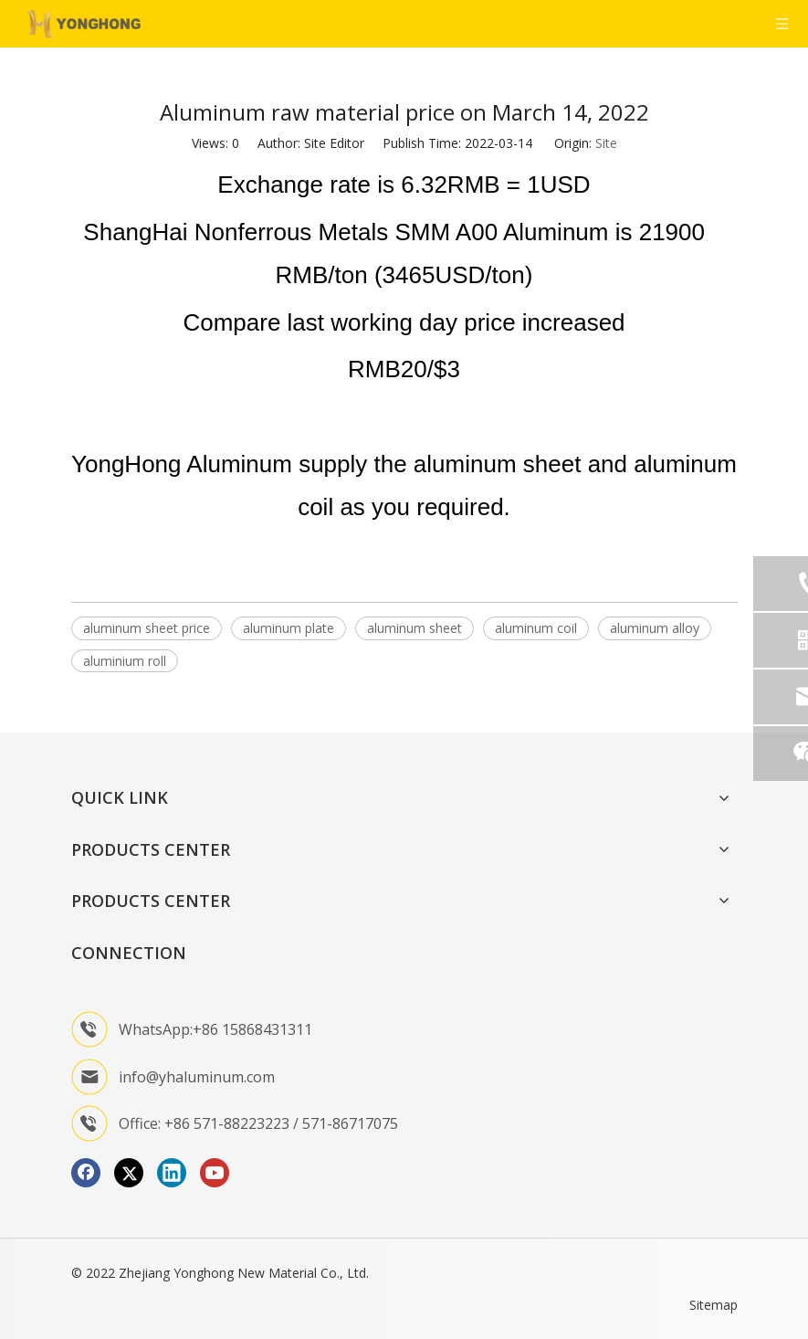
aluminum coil (536, 628)
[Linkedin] (171, 1172)
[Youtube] (214, 1172)
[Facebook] (85, 1172)
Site (606, 143)
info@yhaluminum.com (197, 1077)
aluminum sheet (414, 628)
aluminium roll (124, 661)
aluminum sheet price (146, 628)
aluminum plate (288, 628)
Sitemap (713, 1304)
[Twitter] (128, 1172)
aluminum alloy (654, 628)
